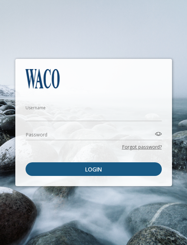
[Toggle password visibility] (157, 134)
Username (36, 108)
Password (36, 134)
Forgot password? (142, 147)
